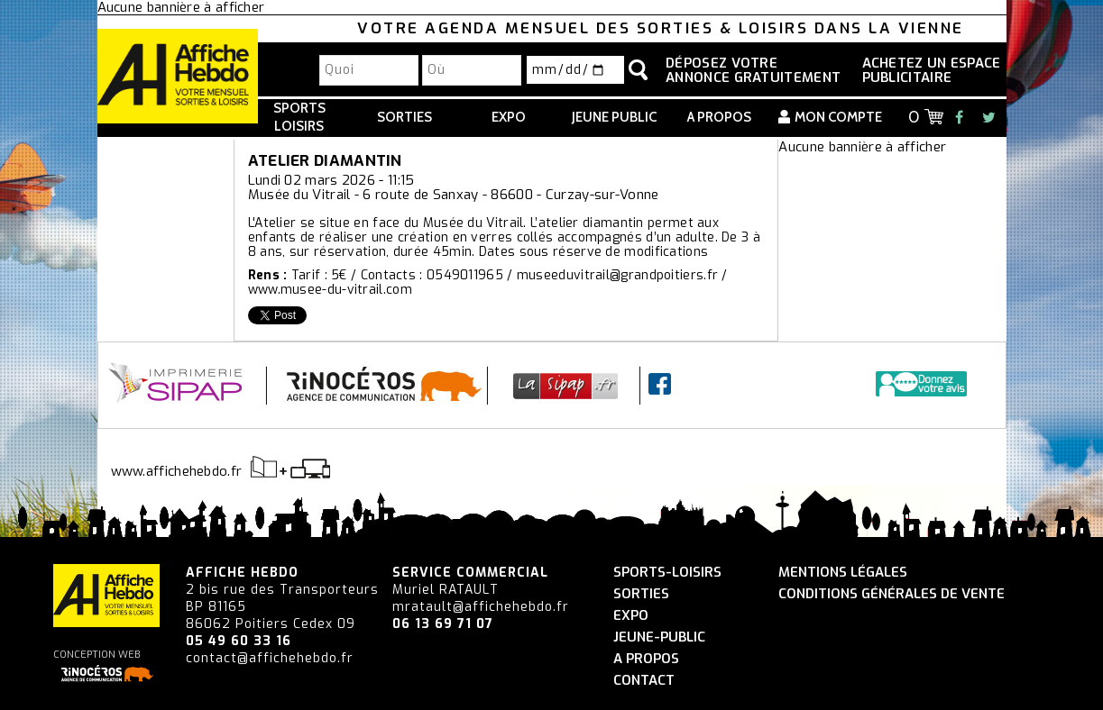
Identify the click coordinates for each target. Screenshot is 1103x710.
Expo (509, 117)
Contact (644, 680)
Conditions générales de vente (891, 594)
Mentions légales (842, 572)
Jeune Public (614, 117)
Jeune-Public (659, 637)
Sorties (404, 117)
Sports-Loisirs (667, 572)
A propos (719, 117)
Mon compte (838, 117)
